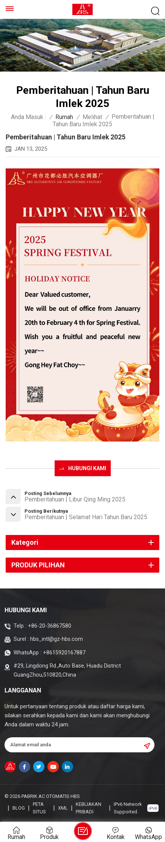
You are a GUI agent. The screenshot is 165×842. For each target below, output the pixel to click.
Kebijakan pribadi (88, 807)
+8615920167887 (64, 652)
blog (18, 808)
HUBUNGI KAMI (87, 468)
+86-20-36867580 (49, 626)
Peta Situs (39, 807)
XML (63, 808)
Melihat (92, 117)
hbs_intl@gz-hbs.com (56, 639)
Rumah (64, 117)
